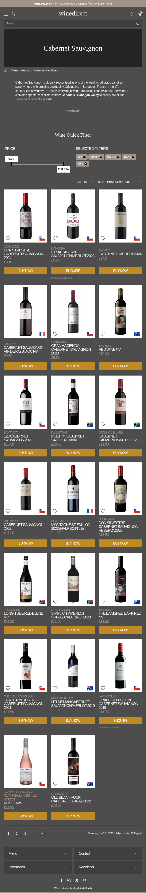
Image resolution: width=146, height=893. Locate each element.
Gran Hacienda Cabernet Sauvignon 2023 (71, 347)
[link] (140, 13)
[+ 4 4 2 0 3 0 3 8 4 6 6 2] (14, 14)
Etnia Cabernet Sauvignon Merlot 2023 (72, 252)
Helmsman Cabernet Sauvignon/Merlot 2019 (72, 702)
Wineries (113, 157)
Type (82, 157)
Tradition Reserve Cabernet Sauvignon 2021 (23, 702)
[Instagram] (69, 880)
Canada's (68, 95)
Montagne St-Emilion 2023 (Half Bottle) (70, 525)
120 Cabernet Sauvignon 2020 (18, 436)
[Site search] (73, 23)
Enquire (73, 271)
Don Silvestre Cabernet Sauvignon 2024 (23, 252)
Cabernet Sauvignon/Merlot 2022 (120, 436)
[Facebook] (61, 880)
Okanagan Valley (87, 95)
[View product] (25, 216)
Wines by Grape (20, 70)
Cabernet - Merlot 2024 (120, 252)
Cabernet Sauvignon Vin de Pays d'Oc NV (23, 347)
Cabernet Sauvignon (46, 70)
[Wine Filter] (132, 13)
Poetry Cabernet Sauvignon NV (67, 436)
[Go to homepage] (73, 13)
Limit (78, 182)
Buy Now (25, 271)
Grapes (129, 157)
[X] (77, 880)
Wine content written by (73, 888)
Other (82, 164)
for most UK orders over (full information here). (73, 3)
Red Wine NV (110, 347)
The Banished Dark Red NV (120, 613)
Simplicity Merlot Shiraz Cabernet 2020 (71, 613)
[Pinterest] (84, 880)
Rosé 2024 (20, 797)
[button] (6, 14)
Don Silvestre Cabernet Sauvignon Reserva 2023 (118, 525)
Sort (101, 182)
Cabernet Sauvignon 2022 (23, 525)
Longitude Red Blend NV (23, 613)
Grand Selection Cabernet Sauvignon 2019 (118, 702)
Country (96, 157)
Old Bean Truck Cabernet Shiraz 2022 (71, 797)
